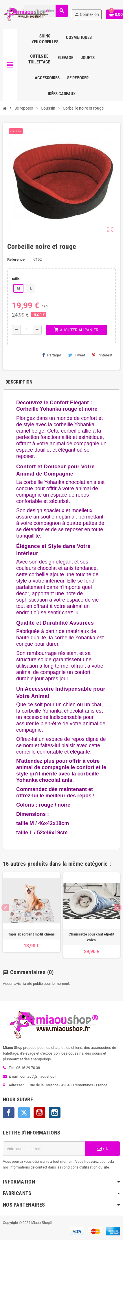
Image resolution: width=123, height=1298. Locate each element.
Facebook (8, 1112)
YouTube (39, 1112)
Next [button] (118, 907)
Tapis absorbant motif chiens (31, 934)
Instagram (54, 1112)
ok (102, 1149)
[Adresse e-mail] (44, 1148)
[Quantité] (27, 330)
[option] (31, 915)
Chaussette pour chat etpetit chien (91, 937)
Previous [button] (5, 907)
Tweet (76, 355)
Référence (16, 259)
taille (16, 279)
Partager (51, 355)
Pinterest (102, 355)
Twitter (24, 1112)
